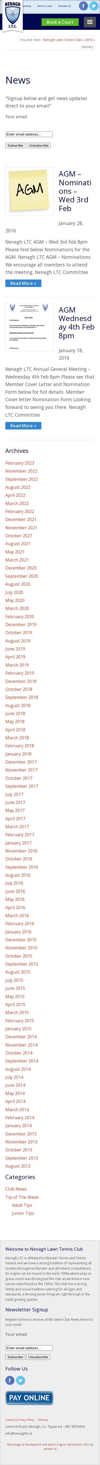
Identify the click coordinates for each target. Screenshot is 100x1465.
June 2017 (15, 802)
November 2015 (21, 948)
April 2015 (15, 1004)
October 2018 (18, 689)
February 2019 (19, 673)
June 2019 (15, 649)
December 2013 (21, 1134)
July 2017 (14, 794)
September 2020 (21, 576)
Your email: (16, 117)
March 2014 (17, 1110)
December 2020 (21, 568)
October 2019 (18, 632)
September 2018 (21, 697)
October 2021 (18, 536)
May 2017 (15, 810)
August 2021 (17, 544)
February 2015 (19, 1021)
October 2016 (18, 859)
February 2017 (19, 835)
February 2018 (19, 746)
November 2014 (21, 1045)
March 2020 (17, 608)
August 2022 (17, 487)
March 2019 (17, 665)
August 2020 (17, 584)
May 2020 (15, 600)
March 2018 (17, 738)
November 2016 (21, 851)
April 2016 (15, 907)
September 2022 (21, 479)
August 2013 (17, 1166)
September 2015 (21, 964)
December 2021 (21, 519)
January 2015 (18, 1029)
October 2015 (18, 956)
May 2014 (15, 1093)
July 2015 (14, 980)
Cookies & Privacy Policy (19, 1420)
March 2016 (17, 915)
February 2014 (19, 1118)
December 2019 (21, 624)
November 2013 (21, 1142)
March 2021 (17, 560)
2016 (88, 40)
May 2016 (15, 899)
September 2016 (21, 867)
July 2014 (14, 1077)
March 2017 (17, 827)
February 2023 (19, 463)
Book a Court (60, 22)
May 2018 (15, 721)
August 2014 (17, 1069)
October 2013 (18, 1150)
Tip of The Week (22, 1197)
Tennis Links (44, 6)
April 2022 (15, 495)
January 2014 (18, 1125)
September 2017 (21, 786)
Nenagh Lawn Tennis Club (62, 40)
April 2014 (15, 1101)
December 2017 (21, 762)
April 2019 (15, 657)
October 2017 (18, 778)
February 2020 (19, 616)
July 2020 (14, 592)
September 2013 (21, 1158)
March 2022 (17, 503)
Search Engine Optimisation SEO (68, 1444)
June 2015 (15, 988)
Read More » (23, 283)
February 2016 (19, 923)
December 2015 (21, 940)
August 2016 (17, 875)
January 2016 (18, 932)
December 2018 (21, 681)
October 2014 (18, 1053)
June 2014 (15, 1085)
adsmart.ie (50, 1449)
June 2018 (15, 713)
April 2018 (15, 730)
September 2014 (21, 1061)
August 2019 (17, 641)
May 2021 (15, 552)
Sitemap (43, 1420)
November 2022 (21, 471)
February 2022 (19, 511)
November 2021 (21, 528)
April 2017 (15, 819)
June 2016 (15, 891)
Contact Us (64, 6)
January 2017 (18, 843)
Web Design (14, 1444)
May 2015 (15, 996)
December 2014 (21, 1037)
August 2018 (17, 705)
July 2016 (14, 883)
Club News (16, 1189)
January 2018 (18, 754)
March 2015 (17, 1012)
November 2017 (21, 770)
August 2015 (17, 972)
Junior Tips (23, 1213)
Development (33, 1444)
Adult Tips (22, 1205)
